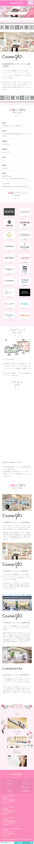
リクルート (9, 787)
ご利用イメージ (25, 784)
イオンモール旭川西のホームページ (19, 474)
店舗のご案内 (25, 787)
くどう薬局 (18, 842)
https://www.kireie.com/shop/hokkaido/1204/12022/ (15, 186)
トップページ (8, 780)
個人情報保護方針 (25, 791)
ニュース (25, 780)
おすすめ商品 (8, 784)
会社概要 (9, 791)
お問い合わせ (28, 842)
